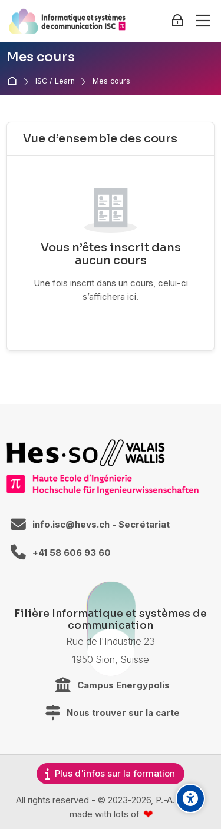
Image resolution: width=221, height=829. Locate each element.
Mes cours (111, 81)
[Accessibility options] (190, 798)
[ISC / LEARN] (67, 21)
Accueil (14, 81)
